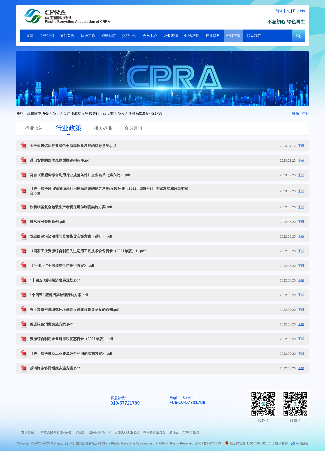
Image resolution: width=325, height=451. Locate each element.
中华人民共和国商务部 (56, 432)
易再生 (174, 432)
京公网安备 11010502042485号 (249, 443)
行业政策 (69, 128)
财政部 (80, 432)
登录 (295, 113)
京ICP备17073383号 (209, 443)
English (299, 11)
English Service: (187, 400)
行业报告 (34, 128)
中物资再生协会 (154, 432)
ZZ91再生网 (190, 432)
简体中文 (283, 11)
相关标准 (103, 128)
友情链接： (29, 432)
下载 (301, 145)
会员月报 (133, 128)
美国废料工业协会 (127, 432)
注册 (305, 113)
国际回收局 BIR (100, 432)
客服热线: (125, 401)
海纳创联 (301, 443)
